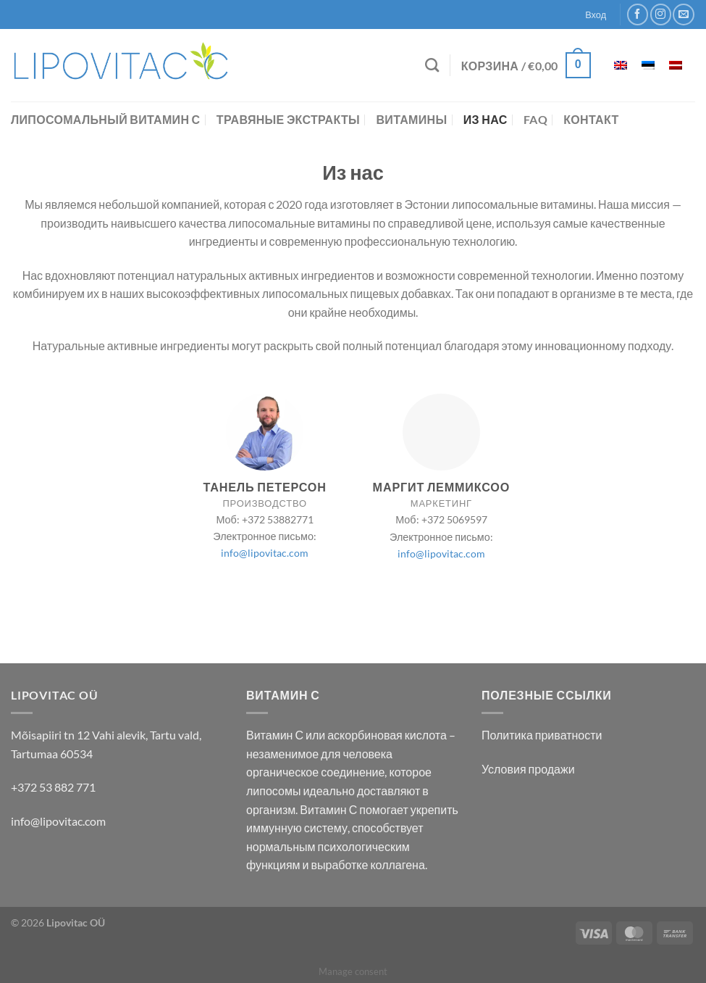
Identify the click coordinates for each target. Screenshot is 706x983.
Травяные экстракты (288, 119)
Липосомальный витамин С (105, 119)
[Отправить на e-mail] (683, 14)
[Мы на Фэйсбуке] (637, 14)
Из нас (485, 119)
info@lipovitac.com (264, 553)
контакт (590, 119)
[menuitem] (620, 66)
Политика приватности (542, 735)
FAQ (535, 119)
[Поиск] (432, 64)
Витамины (411, 119)
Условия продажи (528, 769)
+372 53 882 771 (53, 787)
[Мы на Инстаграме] (660, 14)
